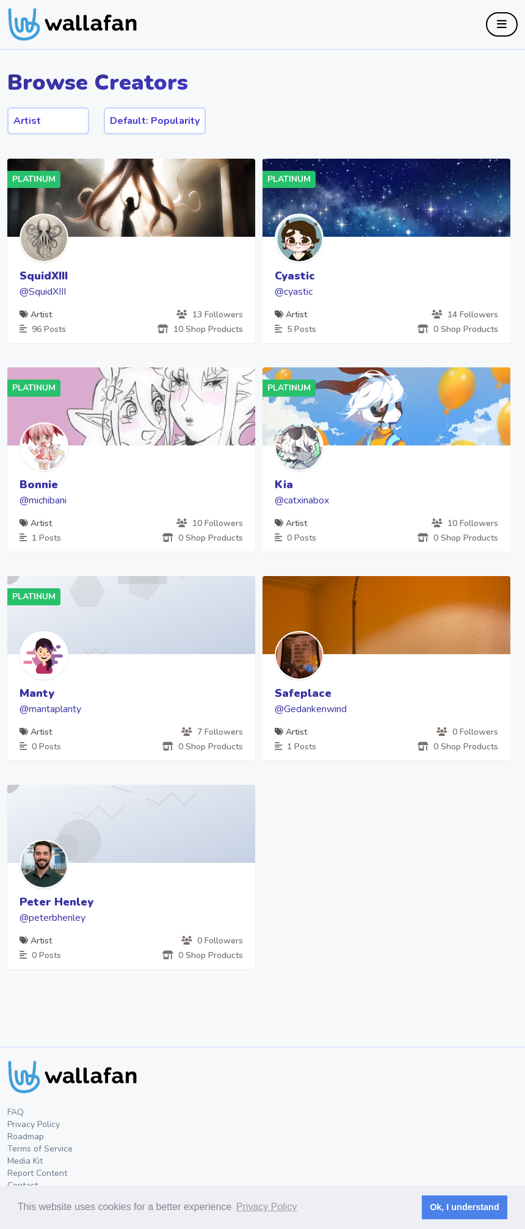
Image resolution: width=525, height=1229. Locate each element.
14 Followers (465, 314)
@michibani (43, 500)
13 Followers (209, 314)
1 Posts (40, 538)
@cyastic (294, 291)
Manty (37, 693)
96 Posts (43, 329)
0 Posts (295, 538)
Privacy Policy (33, 1124)
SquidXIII (44, 276)
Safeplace (303, 693)
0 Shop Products (458, 329)
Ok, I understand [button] (464, 1207)
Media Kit (25, 1161)
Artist (36, 314)
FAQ (15, 1112)
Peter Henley (56, 902)
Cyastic (295, 276)
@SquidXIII (43, 291)
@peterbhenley (52, 917)
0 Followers (467, 732)
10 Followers (209, 523)
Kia (284, 484)
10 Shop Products (200, 329)
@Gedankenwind (311, 709)
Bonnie (39, 484)
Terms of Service (40, 1149)
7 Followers (212, 732)
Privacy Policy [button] (266, 1207)
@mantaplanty (50, 709)
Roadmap (25, 1136)
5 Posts (295, 329)
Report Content (37, 1173)
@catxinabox (302, 500)
